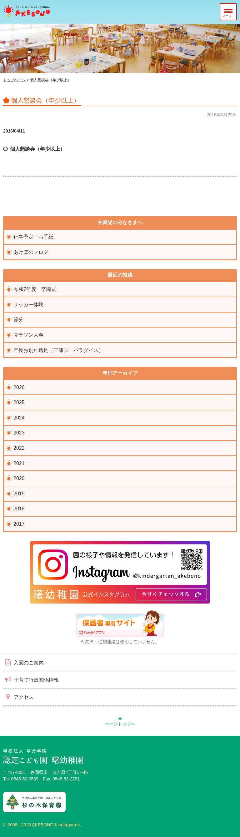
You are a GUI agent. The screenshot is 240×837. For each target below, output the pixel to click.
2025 (19, 402)
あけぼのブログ (30, 252)
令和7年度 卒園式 (34, 289)
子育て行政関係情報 (31, 679)
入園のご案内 (23, 662)
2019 (19, 493)
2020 (19, 478)
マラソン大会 (28, 335)
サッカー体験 (28, 304)
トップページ (14, 80)
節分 (18, 319)
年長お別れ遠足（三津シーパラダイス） (58, 350)
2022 (19, 448)
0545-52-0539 (24, 778)
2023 (19, 432)
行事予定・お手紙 (33, 236)
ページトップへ (120, 720)
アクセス (18, 697)
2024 (19, 417)
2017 (19, 524)
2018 (19, 508)
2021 (19, 463)
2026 (19, 387)
